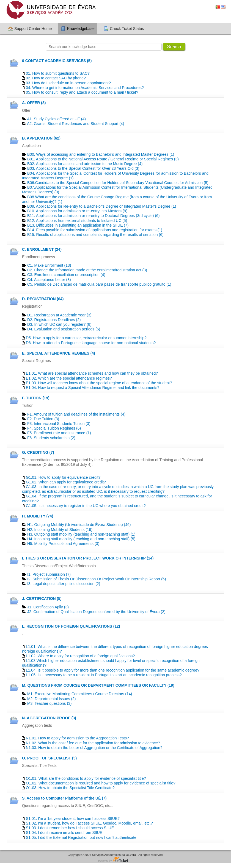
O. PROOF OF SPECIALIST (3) (49, 758)
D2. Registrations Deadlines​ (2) (54, 320)
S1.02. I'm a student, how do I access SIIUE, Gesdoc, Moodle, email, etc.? (89, 823)
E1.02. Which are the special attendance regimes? (69, 378)
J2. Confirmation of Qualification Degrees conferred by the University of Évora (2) (96, 611)
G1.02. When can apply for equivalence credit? (66, 482)
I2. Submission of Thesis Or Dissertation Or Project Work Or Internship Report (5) (96, 579)
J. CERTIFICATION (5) (42, 598)
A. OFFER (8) (34, 103)
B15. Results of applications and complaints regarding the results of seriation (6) (95, 234)
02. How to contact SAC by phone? (56, 78)
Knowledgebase (81, 28)
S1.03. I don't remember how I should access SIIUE (70, 828)
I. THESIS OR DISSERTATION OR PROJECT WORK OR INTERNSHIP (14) (87, 558)
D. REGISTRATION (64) (43, 299)
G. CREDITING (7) (38, 452)
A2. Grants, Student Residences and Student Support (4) (75, 123)
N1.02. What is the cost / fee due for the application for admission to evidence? (93, 743)
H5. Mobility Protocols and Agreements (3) (63, 543)
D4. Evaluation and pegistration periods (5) (63, 329)
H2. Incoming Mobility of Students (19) (59, 529)
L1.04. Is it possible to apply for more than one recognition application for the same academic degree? (112, 670)
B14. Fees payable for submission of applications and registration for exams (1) (94, 230)
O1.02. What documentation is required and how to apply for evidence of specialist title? (100, 783)
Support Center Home (33, 28)
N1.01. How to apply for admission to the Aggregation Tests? (77, 738)
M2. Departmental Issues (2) (51, 699)
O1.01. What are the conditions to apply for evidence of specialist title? (86, 778)
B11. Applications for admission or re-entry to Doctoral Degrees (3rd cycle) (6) (93, 215)
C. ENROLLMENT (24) (42, 249)
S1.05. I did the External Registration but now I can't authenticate (81, 837)
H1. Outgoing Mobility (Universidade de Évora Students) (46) (79, 524)
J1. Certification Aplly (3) (48, 607)
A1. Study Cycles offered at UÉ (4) (56, 119)
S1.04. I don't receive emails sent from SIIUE (64, 832)
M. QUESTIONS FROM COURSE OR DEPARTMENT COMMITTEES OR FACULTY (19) (98, 685)
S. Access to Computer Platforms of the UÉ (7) (64, 798)
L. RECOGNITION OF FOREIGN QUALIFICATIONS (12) (71, 626)
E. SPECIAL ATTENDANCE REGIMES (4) (58, 353)
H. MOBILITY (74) (37, 516)
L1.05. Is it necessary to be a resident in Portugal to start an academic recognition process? (104, 675)
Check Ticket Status (127, 28)
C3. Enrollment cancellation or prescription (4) (66, 274)
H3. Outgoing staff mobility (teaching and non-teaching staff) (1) (81, 534)
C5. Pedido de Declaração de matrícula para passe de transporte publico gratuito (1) (99, 284)
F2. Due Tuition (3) (43, 419)
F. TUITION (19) (36, 398)
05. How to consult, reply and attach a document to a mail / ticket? (82, 92)
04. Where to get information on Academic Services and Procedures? (85, 87)
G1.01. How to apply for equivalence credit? (63, 477)
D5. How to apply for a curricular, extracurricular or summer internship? (86, 338)
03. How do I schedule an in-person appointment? (68, 83)
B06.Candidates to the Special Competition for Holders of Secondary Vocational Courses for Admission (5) (117, 182)
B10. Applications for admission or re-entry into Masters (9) (77, 211)
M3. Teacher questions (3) (49, 703)
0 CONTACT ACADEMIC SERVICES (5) (57, 61)
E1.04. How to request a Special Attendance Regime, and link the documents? (93, 387)
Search (174, 46)
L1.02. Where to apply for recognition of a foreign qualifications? (80, 656)
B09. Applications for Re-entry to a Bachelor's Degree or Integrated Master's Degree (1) (101, 206)
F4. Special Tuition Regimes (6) (54, 428)
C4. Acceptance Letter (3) (49, 279)
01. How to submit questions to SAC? (58, 73)
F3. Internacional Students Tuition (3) (58, 423)
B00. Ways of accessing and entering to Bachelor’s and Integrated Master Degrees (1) (100, 154)
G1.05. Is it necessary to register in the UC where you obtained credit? (86, 505)
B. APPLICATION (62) (41, 138)
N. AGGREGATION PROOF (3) (49, 718)
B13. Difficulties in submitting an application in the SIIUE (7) (78, 225)
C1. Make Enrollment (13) (49, 265)
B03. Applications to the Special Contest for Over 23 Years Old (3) (83, 168)
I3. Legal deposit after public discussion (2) (63, 583)
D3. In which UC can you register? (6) (59, 324)
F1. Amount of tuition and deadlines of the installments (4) (76, 414)
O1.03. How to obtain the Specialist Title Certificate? (70, 788)
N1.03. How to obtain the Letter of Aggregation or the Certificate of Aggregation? (94, 747)
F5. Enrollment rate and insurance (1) (59, 433)
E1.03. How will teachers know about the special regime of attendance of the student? (99, 383)
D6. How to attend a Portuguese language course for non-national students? (91, 343)
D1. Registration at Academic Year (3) (59, 315)
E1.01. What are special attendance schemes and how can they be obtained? (92, 373)
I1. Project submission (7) (49, 574)
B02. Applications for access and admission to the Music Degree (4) (84, 164)
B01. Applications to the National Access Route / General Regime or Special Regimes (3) (103, 159)
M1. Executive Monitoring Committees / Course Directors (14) (79, 694)
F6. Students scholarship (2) (51, 438)
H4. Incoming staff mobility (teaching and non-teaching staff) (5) (81, 539)
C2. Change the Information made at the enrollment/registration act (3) (87, 270)
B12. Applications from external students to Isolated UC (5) (77, 220)
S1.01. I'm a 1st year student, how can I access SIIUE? (73, 818)
